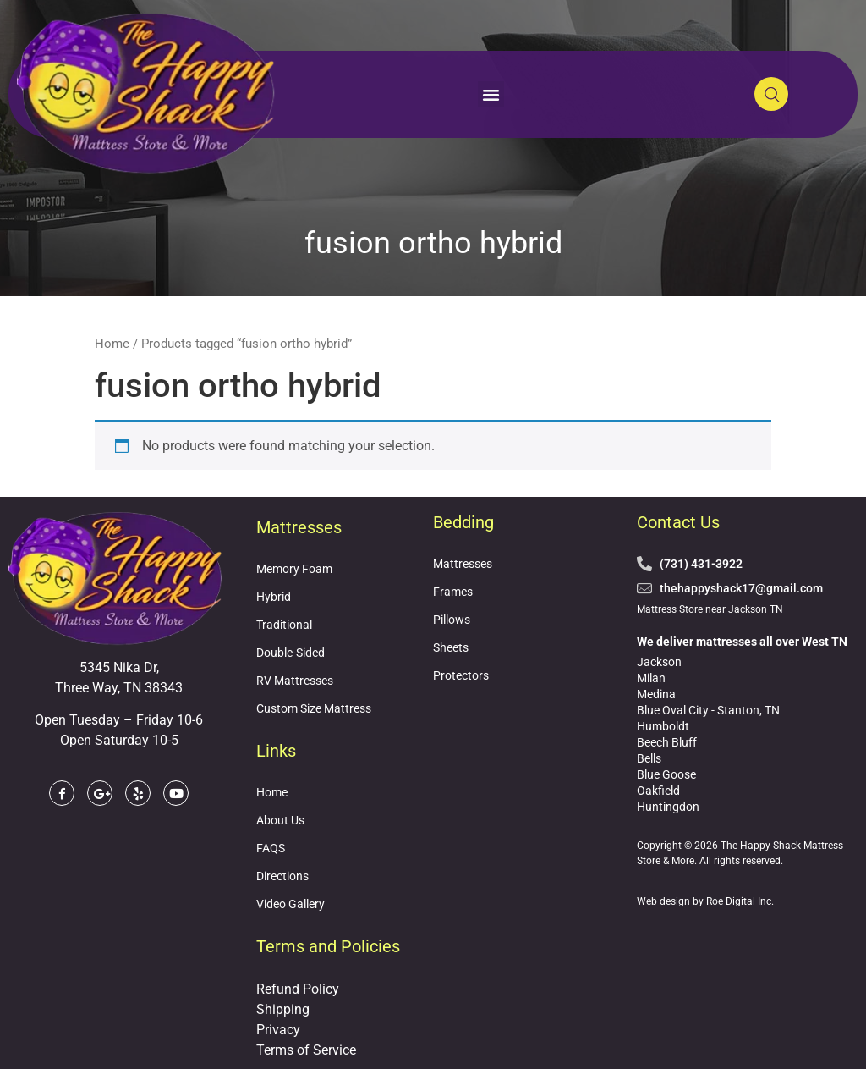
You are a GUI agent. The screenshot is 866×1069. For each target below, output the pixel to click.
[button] (491, 94)
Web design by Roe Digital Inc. (705, 901)
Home (112, 343)
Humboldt (663, 726)
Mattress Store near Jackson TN (710, 609)
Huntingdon (668, 806)
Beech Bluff (667, 742)
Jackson (659, 662)
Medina (656, 694)
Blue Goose (666, 774)
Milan (651, 678)
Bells (649, 758)
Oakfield (658, 790)
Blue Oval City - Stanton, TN (708, 710)
